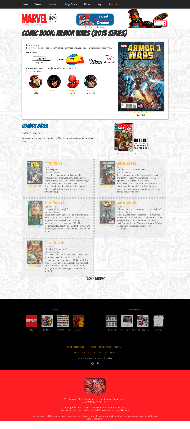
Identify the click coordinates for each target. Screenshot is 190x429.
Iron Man (35, 83)
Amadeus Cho (54, 83)
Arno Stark (90, 83)
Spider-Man (72, 83)
